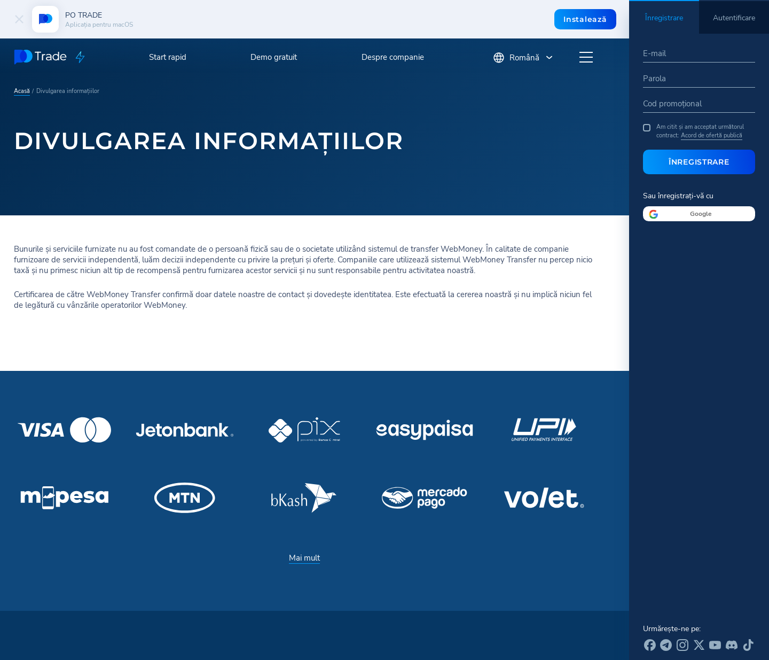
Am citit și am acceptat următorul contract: (693, 131)
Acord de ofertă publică (711, 135)
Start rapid (167, 57)
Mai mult (304, 558)
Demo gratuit (273, 57)
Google (701, 213)
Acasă (22, 90)
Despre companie (393, 57)
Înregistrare (699, 162)
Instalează (585, 19)
